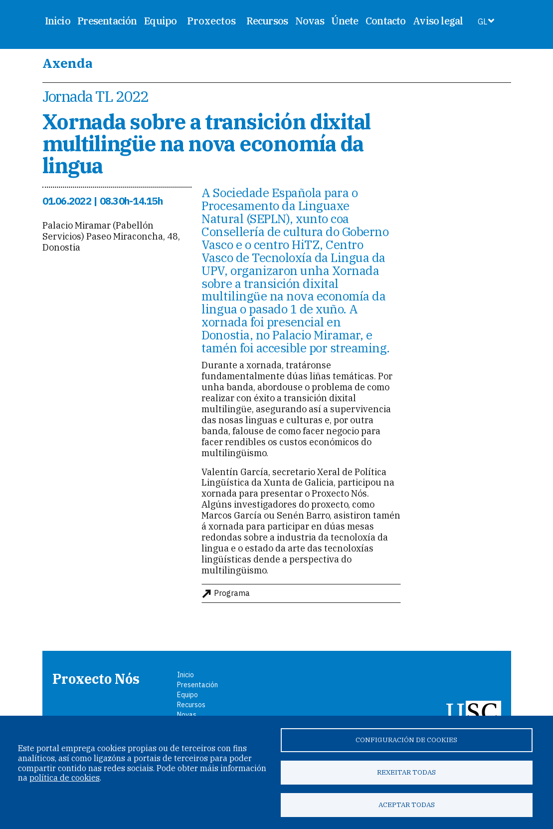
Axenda (67, 62)
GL (482, 21)
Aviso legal (438, 20)
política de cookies (64, 778)
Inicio (57, 20)
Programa (232, 593)
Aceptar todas (406, 804)
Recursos (267, 20)
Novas (309, 20)
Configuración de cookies (406, 739)
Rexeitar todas (406, 772)
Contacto (386, 20)
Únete (344, 20)
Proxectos (211, 20)
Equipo (160, 20)
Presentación (107, 20)
